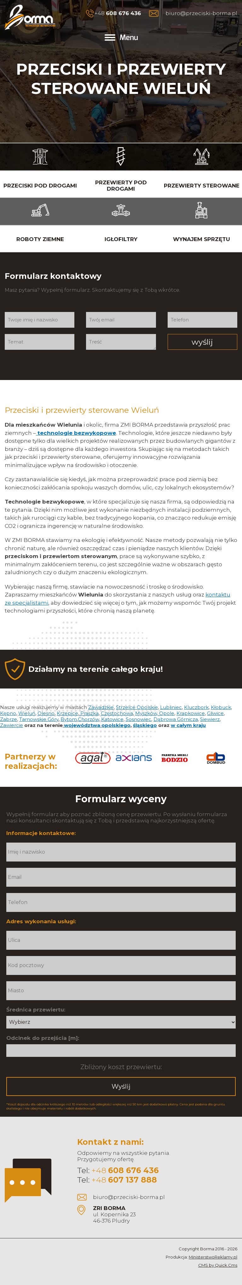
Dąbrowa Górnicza (175, 719)
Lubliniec (171, 707)
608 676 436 (123, 13)
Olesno (46, 713)
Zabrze (8, 719)
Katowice (112, 719)
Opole (166, 713)
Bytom (68, 719)
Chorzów (88, 719)
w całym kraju (188, 725)
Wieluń (26, 713)
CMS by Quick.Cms (217, 1265)
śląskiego (145, 725)
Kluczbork (196, 707)
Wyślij (121, 1086)
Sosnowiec (138, 719)
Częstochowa (117, 713)
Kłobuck (221, 707)
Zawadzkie (101, 707)
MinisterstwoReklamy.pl (213, 1256)
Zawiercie (11, 725)
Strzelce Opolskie (137, 707)
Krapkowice (190, 713)
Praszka (89, 713)
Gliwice (215, 713)
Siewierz (210, 719)
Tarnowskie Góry (38, 719)
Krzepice (67, 713)
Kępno (8, 713)
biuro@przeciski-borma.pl (201, 13)
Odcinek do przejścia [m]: (42, 1038)
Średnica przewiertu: (35, 1009)
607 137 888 (132, 1179)
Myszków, (147, 713)
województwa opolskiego (96, 725)
